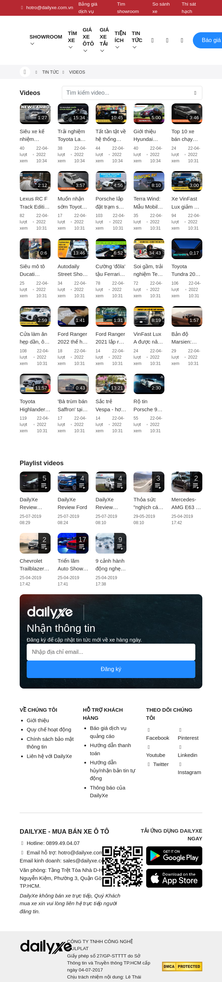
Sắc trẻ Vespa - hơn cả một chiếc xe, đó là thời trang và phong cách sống (111, 405)
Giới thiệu (38, 720)
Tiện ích (120, 36)
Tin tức (137, 36)
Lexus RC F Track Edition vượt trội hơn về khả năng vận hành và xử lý (35, 203)
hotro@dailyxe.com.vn (46, 7)
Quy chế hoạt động (49, 729)
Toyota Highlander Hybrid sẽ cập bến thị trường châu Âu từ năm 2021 (34, 405)
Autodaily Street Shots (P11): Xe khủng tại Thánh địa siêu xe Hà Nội (72, 270)
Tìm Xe (72, 36)
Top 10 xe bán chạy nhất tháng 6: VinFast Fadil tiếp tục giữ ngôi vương (186, 135)
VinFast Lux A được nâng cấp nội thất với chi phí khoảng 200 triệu (148, 338)
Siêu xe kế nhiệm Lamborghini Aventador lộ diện (35, 135)
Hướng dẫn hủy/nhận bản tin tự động (112, 770)
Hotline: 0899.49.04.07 (50, 843)
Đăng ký (111, 669)
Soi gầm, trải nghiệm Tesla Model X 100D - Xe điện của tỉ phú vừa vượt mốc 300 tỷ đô (148, 270)
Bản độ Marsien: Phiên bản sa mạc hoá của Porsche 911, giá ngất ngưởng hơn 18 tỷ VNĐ (186, 338)
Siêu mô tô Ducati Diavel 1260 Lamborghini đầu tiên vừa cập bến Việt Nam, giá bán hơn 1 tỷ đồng (34, 270)
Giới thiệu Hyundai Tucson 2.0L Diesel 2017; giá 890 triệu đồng (148, 135)
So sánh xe (161, 7)
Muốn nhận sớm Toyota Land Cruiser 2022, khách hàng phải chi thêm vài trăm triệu (73, 203)
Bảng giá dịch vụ (87, 7)
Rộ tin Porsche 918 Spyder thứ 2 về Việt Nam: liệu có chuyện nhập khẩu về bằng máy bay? (148, 405)
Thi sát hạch (189, 7)
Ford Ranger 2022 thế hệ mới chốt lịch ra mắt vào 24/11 (72, 338)
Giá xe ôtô (88, 37)
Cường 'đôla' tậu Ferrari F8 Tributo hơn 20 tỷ (110, 270)
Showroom (46, 37)
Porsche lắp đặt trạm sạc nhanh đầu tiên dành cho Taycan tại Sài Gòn (110, 203)
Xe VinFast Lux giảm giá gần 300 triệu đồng (186, 203)
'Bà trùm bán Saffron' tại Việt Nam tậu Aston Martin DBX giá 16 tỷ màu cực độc (73, 405)
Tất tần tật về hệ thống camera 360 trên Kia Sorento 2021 (111, 135)
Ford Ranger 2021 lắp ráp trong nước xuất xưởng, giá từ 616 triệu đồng (110, 338)
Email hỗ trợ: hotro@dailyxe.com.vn (65, 852)
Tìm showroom (128, 7)
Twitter (157, 764)
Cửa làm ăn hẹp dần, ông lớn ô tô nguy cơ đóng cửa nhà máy (35, 338)
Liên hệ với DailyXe (49, 756)
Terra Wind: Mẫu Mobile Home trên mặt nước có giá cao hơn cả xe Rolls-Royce (148, 203)
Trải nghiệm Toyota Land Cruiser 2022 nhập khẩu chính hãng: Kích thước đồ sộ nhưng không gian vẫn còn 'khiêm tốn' (73, 135)
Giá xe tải (104, 37)
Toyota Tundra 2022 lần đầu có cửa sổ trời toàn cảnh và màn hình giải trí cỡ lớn (186, 270)
